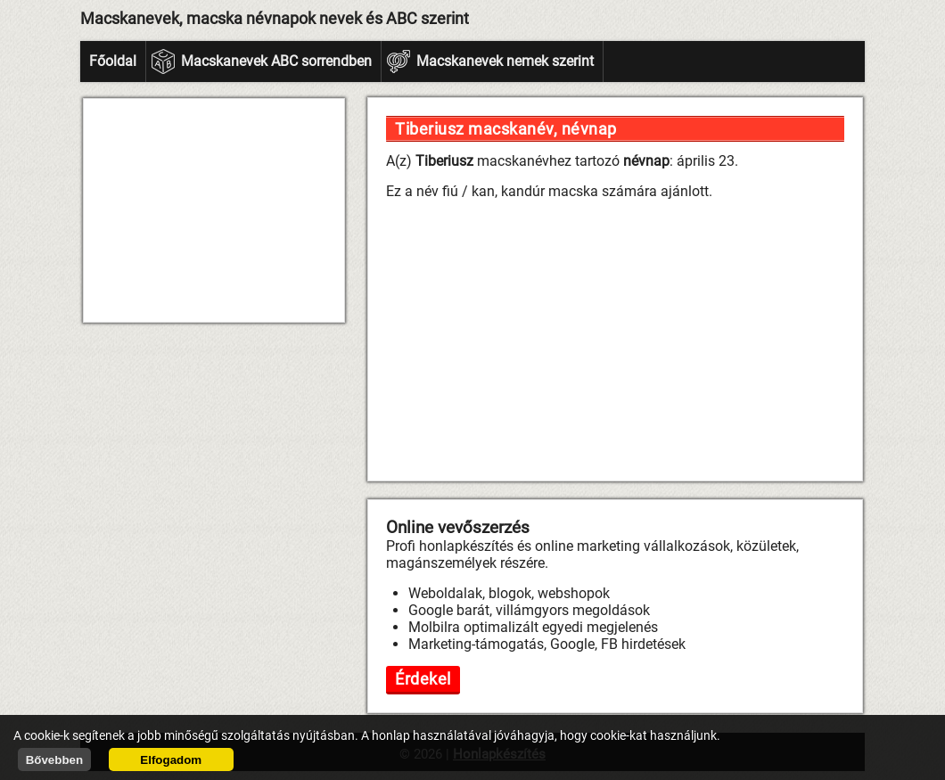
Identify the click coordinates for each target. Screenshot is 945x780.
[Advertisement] (214, 210)
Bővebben (54, 760)
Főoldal (112, 61)
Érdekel (423, 678)
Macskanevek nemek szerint (505, 61)
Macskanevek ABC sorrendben (276, 61)
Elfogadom (170, 760)
